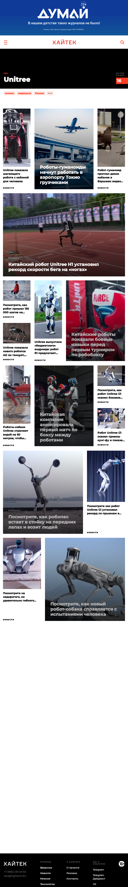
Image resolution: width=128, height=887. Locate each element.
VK (94, 884)
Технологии (47, 884)
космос (9, 93)
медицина (24, 93)
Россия (39, 93)
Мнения (45, 878)
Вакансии (46, 867)
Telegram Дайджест (99, 877)
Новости (8, 188)
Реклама (71, 873)
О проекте (72, 867)
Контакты (72, 878)
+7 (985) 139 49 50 (15, 871)
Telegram (98, 869)
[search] (122, 42)
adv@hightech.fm (15, 876)
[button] (6, 42)
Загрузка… (64, 767)
